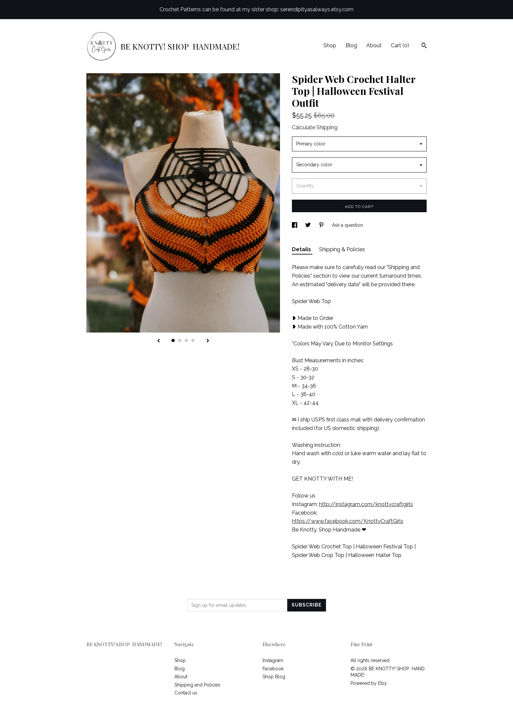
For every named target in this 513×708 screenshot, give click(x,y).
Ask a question (347, 225)
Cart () (400, 45)
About (374, 45)
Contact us (185, 692)
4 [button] (193, 340)
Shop (329, 45)
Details (302, 249)
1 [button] (173, 340)
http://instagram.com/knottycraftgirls (366, 504)
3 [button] (186, 340)
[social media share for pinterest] (322, 225)
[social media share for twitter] (308, 225)
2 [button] (179, 340)
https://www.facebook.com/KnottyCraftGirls (347, 521)
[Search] (424, 46)
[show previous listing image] (158, 341)
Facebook (273, 668)
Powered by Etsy (368, 683)
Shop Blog (273, 676)
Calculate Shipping (315, 127)
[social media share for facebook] (295, 225)
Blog (351, 45)
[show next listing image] (208, 341)
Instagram (272, 660)
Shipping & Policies (342, 249)
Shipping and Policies (197, 685)
